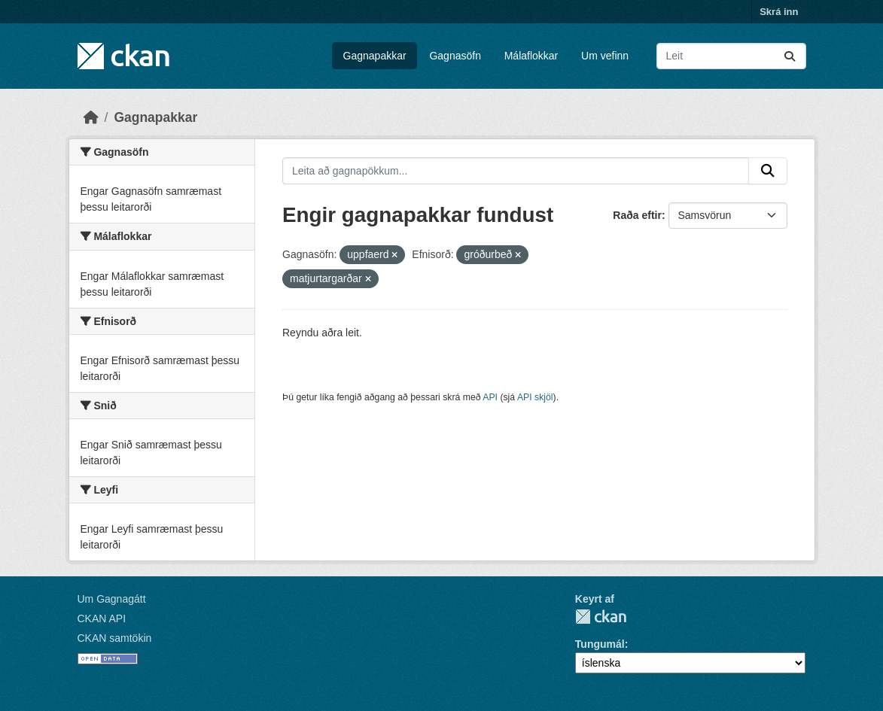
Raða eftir (637, 215)
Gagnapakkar (374, 56)
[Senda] (790, 56)
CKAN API (102, 618)
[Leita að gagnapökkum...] (731, 56)
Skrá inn (779, 11)
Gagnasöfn (455, 56)
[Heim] (91, 117)
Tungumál (600, 644)
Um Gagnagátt (112, 599)
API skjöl (535, 397)
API (490, 397)
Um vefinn (605, 56)
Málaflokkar (531, 56)
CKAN (600, 616)
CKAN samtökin (115, 638)
